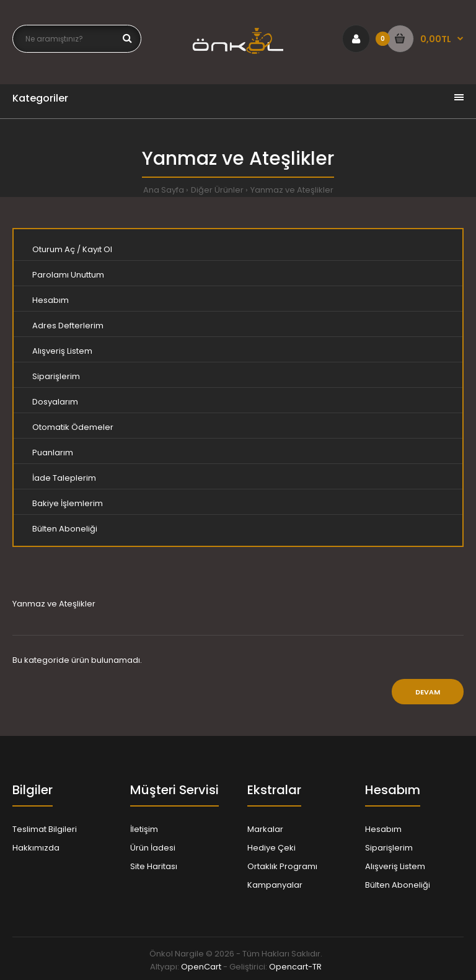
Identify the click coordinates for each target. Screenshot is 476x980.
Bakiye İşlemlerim (67, 503)
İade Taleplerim (64, 478)
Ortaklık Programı (282, 866)
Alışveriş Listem (62, 351)
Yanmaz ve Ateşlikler (291, 190)
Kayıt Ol (97, 249)
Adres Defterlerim (68, 325)
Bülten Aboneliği (64, 529)
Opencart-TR (295, 967)
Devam (427, 692)
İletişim (144, 829)
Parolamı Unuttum (68, 275)
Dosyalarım (55, 402)
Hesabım (50, 300)
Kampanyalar (274, 885)
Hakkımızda (36, 848)
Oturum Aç (53, 249)
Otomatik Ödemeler (72, 427)
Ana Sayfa (163, 190)
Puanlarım (52, 452)
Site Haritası (153, 866)
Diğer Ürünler (217, 190)
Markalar (265, 829)
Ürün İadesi (152, 848)
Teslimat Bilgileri (44, 829)
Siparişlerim (56, 376)
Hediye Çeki (271, 848)
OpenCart (201, 967)
